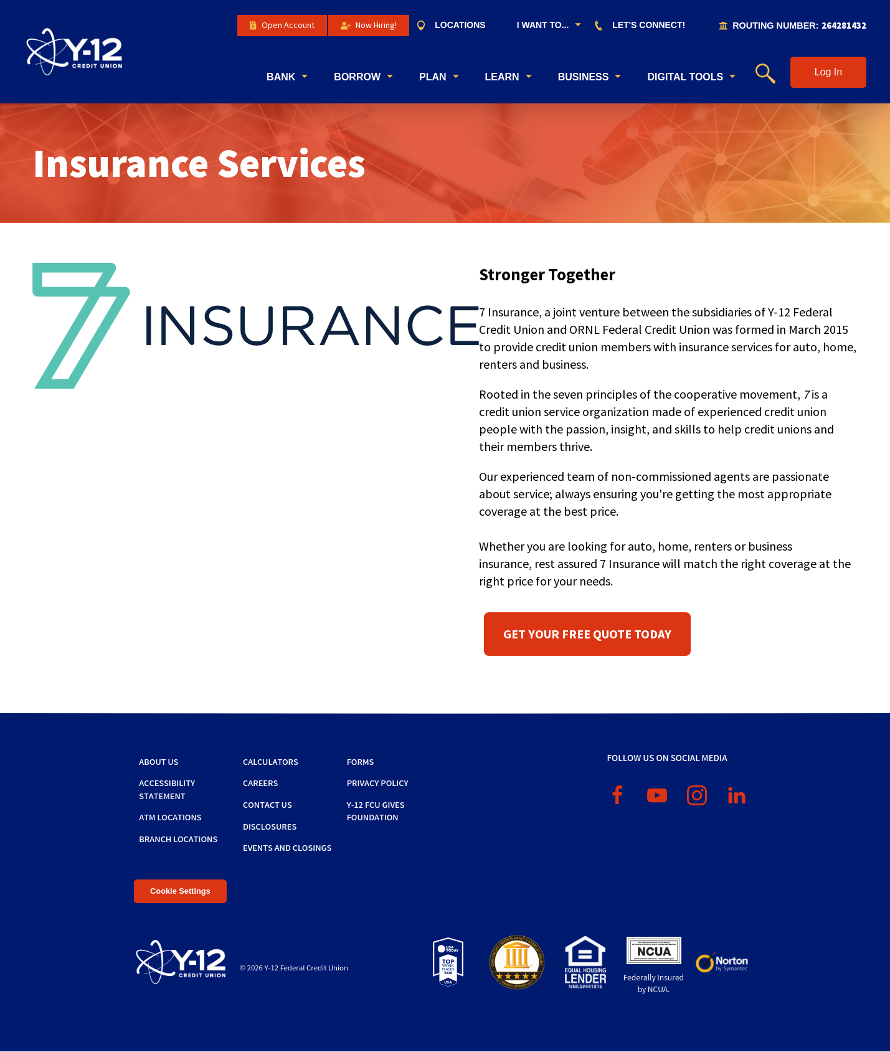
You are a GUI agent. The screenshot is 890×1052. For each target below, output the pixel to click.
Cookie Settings (180, 891)
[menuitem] (457, 25)
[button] (828, 72)
